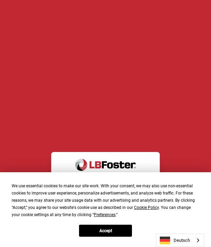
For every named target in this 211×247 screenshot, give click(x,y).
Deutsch (175, 240)
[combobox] (180, 240)
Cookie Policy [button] (146, 207)
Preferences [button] (104, 214)
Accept (105, 230)
